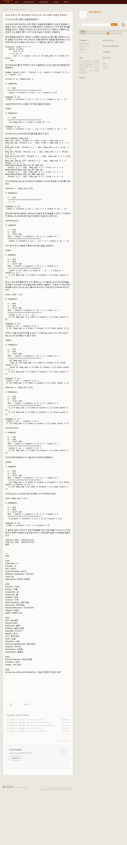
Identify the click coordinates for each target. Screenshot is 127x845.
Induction (96, 63)
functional (82, 69)
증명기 (97, 69)
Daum (56, 837)
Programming (84, 73)
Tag (16, 1)
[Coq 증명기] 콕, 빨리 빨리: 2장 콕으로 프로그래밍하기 (26, 778)
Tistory (69, 837)
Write (66, 1)
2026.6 (83, 31)
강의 (90, 67)
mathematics (89, 65)
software (87, 63)
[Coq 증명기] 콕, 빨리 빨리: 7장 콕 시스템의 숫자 (24, 767)
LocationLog (28, 1)
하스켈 (81, 65)
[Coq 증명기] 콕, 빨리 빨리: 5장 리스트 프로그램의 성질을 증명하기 (36, 15)
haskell (89, 61)
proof (85, 61)
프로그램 (96, 67)
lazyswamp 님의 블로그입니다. (20, 800)
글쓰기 (70, 835)
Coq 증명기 (21, 9)
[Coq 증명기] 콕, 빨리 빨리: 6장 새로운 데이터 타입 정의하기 (28, 770)
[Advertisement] (37, 41)
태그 (46, 835)
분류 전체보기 (85, 43)
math (90, 71)
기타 (81, 52)
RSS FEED (123, 24)
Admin (56, 1)
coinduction (83, 71)
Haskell (82, 49)
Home (7, 1)
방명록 (59, 835)
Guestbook (43, 1)
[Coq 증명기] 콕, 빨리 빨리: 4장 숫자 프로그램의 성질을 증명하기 (29, 773)
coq (82, 63)
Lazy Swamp (15, 797)
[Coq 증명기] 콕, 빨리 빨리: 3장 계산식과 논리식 (24, 776)
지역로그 (52, 835)
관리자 (64, 835)
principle (86, 67)
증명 (80, 61)
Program (96, 71)
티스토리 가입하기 (21, 835)
